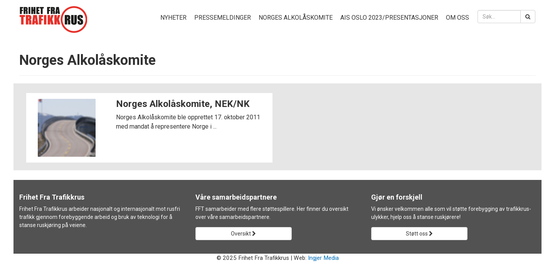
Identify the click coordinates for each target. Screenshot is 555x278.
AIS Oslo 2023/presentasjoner (389, 17)
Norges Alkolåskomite (296, 17)
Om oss (457, 17)
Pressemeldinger (222, 17)
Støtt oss (419, 234)
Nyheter (173, 17)
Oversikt (243, 234)
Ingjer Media (323, 257)
